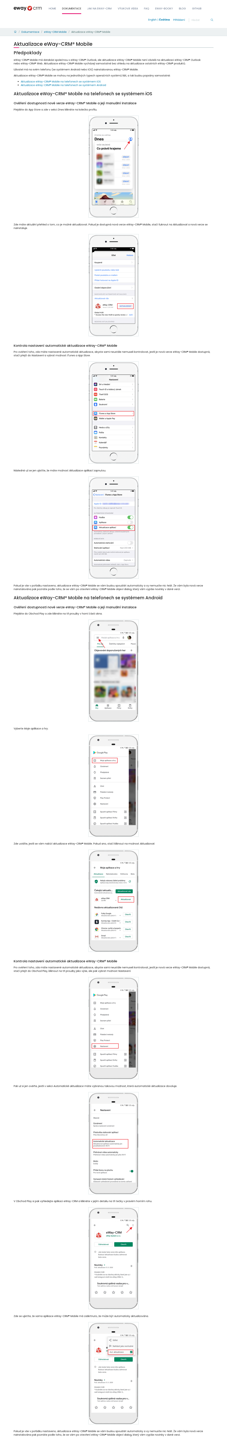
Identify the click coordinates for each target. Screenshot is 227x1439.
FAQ (146, 8)
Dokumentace (71, 8)
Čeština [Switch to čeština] (164, 19)
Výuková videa (128, 8)
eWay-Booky (164, 8)
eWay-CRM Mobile (55, 32)
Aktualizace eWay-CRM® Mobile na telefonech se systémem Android (63, 85)
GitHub (196, 8)
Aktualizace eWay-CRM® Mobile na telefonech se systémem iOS (61, 81)
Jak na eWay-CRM (99, 8)
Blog (182, 8)
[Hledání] (201, 20)
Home (52, 8)
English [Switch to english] (152, 19)
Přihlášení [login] (179, 19)
